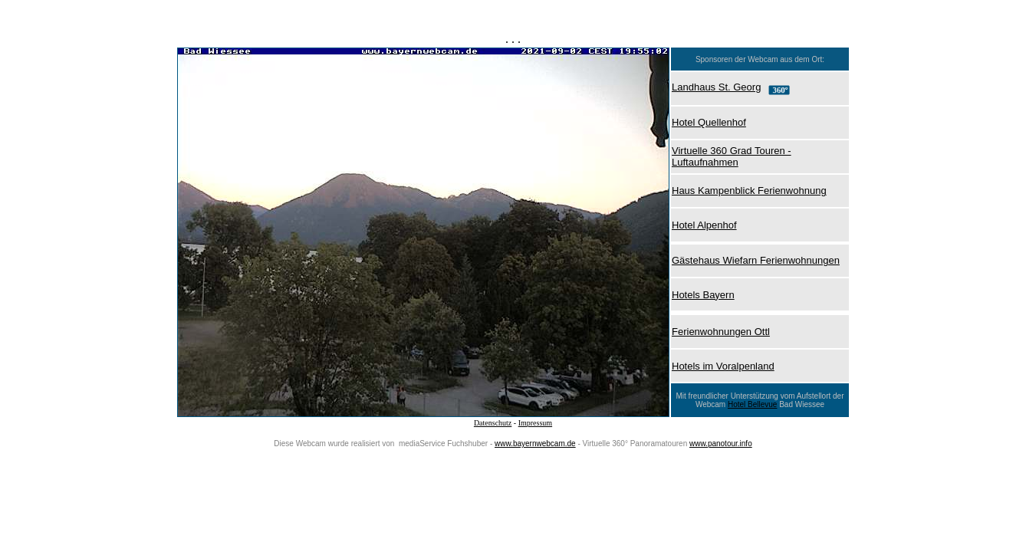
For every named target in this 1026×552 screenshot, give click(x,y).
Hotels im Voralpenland (723, 366)
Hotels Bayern (703, 295)
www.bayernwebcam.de (535, 443)
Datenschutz (492, 423)
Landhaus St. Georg (716, 87)
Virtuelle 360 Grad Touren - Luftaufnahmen (731, 156)
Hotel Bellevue (752, 404)
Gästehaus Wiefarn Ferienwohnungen (756, 260)
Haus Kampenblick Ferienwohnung (749, 190)
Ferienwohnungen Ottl (721, 331)
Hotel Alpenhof (704, 225)
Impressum (535, 423)
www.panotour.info (720, 443)
